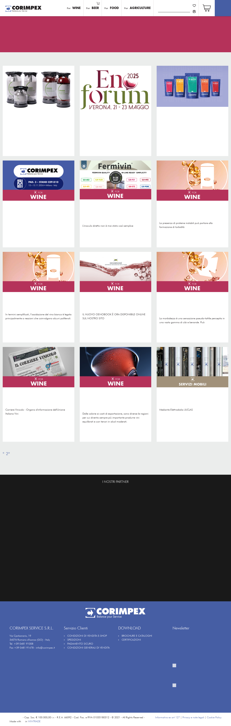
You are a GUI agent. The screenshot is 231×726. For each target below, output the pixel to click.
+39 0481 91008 (23, 643)
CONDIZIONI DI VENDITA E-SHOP (87, 635)
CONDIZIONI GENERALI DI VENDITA (88, 647)
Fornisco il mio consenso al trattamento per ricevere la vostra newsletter (196, 673)
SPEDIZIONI (74, 639)
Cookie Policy (214, 717)
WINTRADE (34, 721)
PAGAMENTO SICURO (80, 643)
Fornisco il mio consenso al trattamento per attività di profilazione (195, 693)
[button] (207, 7)
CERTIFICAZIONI (131, 639)
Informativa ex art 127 (167, 717)
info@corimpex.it (45, 647)
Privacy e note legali (193, 717)
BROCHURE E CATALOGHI (137, 635)
